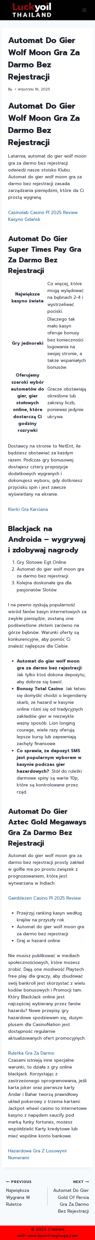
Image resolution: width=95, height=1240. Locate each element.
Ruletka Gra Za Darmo (31, 1053)
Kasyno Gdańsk (24, 219)
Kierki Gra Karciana (28, 509)
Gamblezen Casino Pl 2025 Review (44, 898)
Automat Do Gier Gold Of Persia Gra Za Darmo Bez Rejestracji (70, 1196)
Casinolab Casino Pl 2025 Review (43, 212)
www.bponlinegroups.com (52, 1236)
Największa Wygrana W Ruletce (24, 1193)
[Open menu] (84, 10)
